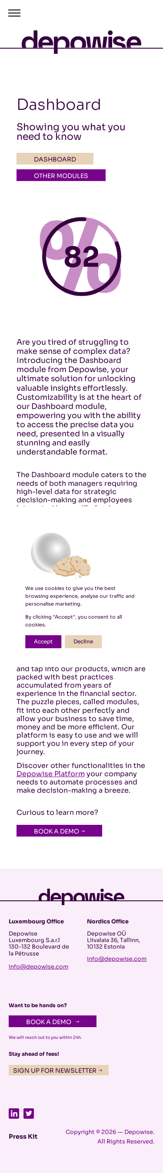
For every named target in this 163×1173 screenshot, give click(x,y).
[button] (17, 13)
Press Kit (23, 1136)
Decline (83, 641)
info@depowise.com (38, 966)
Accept (43, 641)
